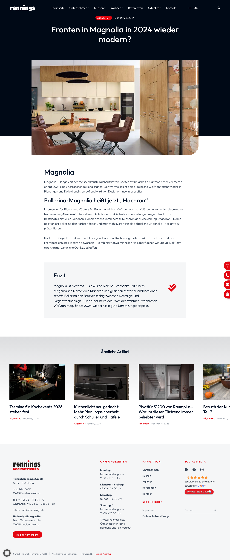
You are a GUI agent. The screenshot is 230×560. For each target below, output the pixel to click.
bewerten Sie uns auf (199, 491)
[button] (7, 553)
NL (190, 8)
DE (196, 8)
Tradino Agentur (102, 553)
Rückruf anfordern (27, 534)
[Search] (215, 510)
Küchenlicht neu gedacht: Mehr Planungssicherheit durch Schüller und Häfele (97, 412)
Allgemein (14, 418)
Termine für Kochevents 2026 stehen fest (36, 409)
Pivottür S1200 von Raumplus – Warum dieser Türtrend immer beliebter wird (166, 412)
